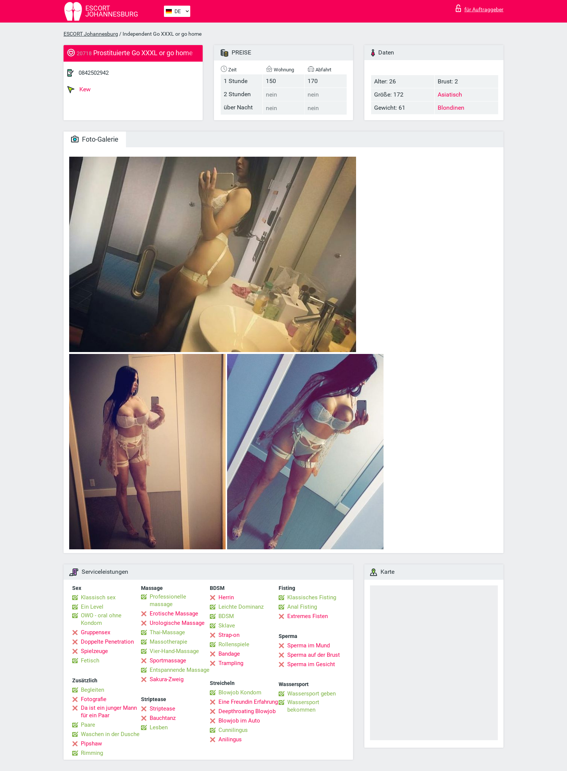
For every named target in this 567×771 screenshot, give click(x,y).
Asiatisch (450, 94)
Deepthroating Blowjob (247, 711)
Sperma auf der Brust (313, 655)
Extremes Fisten (307, 616)
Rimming (92, 753)
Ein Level (92, 606)
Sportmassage (168, 660)
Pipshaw (91, 743)
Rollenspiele (233, 644)
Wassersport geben (311, 693)
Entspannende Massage (179, 670)
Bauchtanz (163, 718)
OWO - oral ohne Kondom (101, 619)
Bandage (229, 653)
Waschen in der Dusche (110, 734)
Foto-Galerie (94, 139)
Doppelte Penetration (107, 641)
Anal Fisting (302, 606)
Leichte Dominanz (241, 606)
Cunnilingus (233, 730)
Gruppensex (95, 632)
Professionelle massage (168, 600)
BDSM (226, 616)
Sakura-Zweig (166, 679)
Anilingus (230, 739)
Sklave (226, 625)
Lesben (159, 727)
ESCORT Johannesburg (91, 34)
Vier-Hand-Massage (174, 651)
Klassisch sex (98, 597)
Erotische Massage (174, 613)
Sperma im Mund (308, 645)
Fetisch (90, 660)
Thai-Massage (167, 632)
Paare (88, 724)
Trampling (230, 663)
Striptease (162, 708)
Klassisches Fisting (311, 597)
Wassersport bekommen (303, 706)
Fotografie (93, 699)
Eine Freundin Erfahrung (248, 701)
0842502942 (94, 73)
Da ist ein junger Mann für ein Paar (109, 711)
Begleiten (92, 689)
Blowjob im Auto (239, 720)
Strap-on (229, 635)
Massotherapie (168, 641)
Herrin (226, 597)
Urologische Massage (177, 623)
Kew (79, 89)
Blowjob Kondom (239, 692)
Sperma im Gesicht (311, 664)
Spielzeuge (94, 651)
